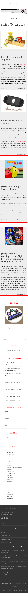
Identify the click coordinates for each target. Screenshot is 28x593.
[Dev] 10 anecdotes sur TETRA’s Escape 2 (14, 389)
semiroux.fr (9, 489)
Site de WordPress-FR (6, 542)
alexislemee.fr (10, 479)
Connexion (3, 532)
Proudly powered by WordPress (9, 583)
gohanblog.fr (9, 481)
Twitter (6, 411)
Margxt (8, 461)
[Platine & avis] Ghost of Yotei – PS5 (12, 379)
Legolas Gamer (10, 498)
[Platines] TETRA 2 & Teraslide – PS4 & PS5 (14, 382)
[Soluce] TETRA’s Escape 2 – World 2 (12, 396)
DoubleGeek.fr (10, 456)
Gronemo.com (10, 494)
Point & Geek (9, 465)
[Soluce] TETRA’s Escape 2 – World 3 (12, 400)
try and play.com (10, 477)
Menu (12, 18)
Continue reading (21, 89)
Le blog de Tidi (10, 463)
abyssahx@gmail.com (7, 514)
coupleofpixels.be (11, 473)
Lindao (2, 550)
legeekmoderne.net (11, 487)
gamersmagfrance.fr (17, 467)
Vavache (8, 458)
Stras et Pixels (10, 452)
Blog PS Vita (9, 475)
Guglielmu (9, 492)
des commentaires (6, 539)
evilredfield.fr (10, 485)
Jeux (6, 425)
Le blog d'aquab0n (11, 454)
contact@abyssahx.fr (8, 512)
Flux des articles (5, 535)
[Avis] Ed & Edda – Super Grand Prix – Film (14, 386)
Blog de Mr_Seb (10, 471)
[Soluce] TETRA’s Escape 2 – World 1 (12, 393)
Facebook (7, 415)
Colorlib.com (14, 586)
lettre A (15, 149)
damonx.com (9, 469)
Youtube (6, 422)
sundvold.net (9, 483)
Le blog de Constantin (11, 491)
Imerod (8, 460)
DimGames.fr (9, 467)
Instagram (7, 418)
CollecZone (9, 496)
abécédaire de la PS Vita (20, 141)
